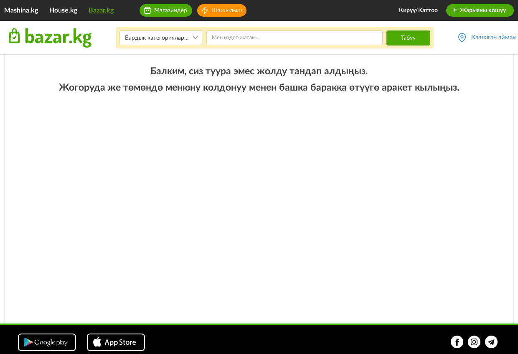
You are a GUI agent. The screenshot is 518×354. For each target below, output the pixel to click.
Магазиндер (170, 10)
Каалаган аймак (493, 37)
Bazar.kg (101, 10)
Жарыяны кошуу (479, 10)
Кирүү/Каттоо (418, 10)
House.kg (63, 10)
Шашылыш (226, 10)
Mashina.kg (21, 10)
